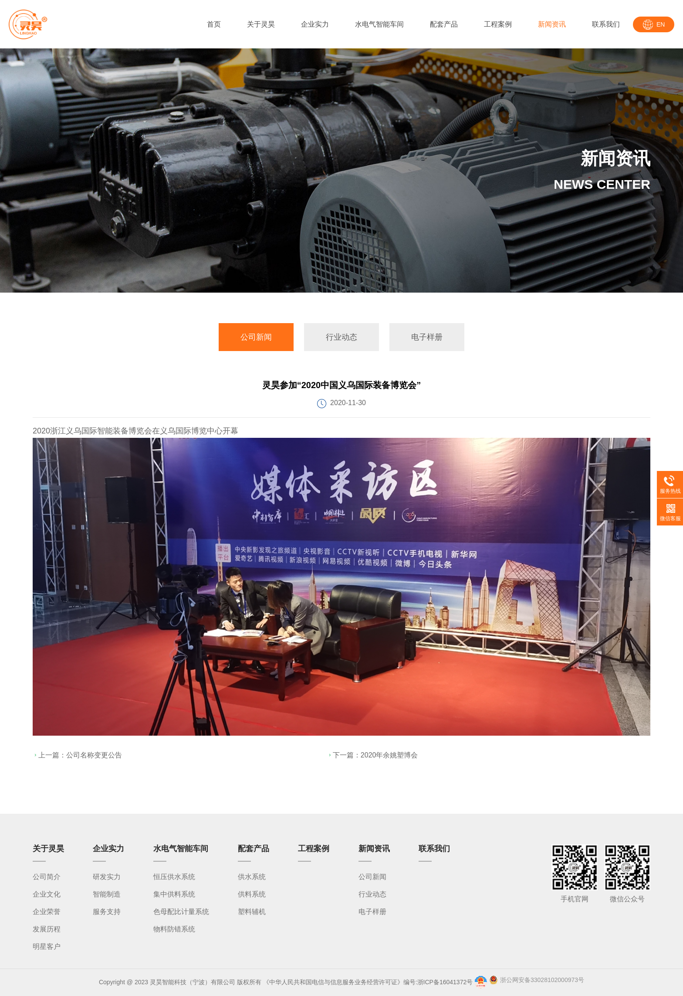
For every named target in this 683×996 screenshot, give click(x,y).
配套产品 (444, 24)
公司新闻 (256, 337)
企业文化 (47, 894)
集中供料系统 (174, 894)
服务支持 (107, 911)
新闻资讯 (552, 24)
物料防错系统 (174, 929)
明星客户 (47, 946)
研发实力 (107, 876)
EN (660, 24)
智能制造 (107, 894)
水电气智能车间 (379, 24)
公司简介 (47, 876)
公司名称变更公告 (94, 755)
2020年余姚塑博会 (389, 755)
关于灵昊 (261, 24)
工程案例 (498, 24)
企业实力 (315, 24)
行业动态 (341, 337)
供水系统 (252, 876)
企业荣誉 (47, 911)
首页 (214, 24)
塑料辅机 (252, 911)
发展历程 (47, 929)
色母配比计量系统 (181, 911)
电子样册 (427, 337)
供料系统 (252, 894)
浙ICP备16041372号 (445, 982)
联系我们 (606, 24)
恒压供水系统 (174, 876)
